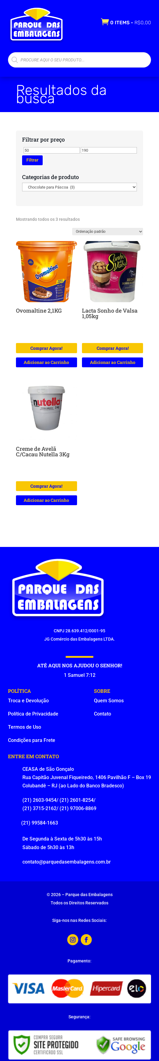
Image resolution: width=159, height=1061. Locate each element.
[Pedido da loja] (107, 231)
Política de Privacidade (33, 714)
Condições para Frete (31, 740)
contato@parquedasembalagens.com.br (66, 862)
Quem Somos (109, 701)
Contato (102, 714)
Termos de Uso (24, 727)
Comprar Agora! (46, 348)
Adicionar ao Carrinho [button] (46, 362)
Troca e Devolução (28, 701)
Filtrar (32, 160)
